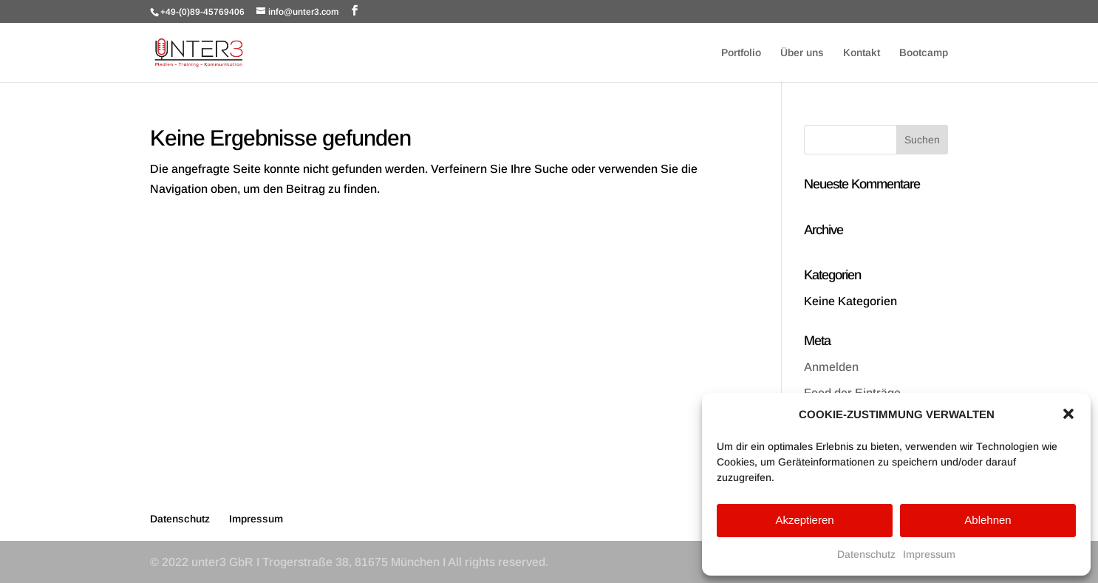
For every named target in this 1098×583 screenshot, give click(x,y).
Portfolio (741, 52)
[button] (1068, 413)
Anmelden (831, 367)
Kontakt (861, 52)
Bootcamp (923, 52)
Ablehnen (987, 520)
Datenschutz (866, 554)
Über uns (802, 52)
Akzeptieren (804, 520)
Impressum (929, 554)
